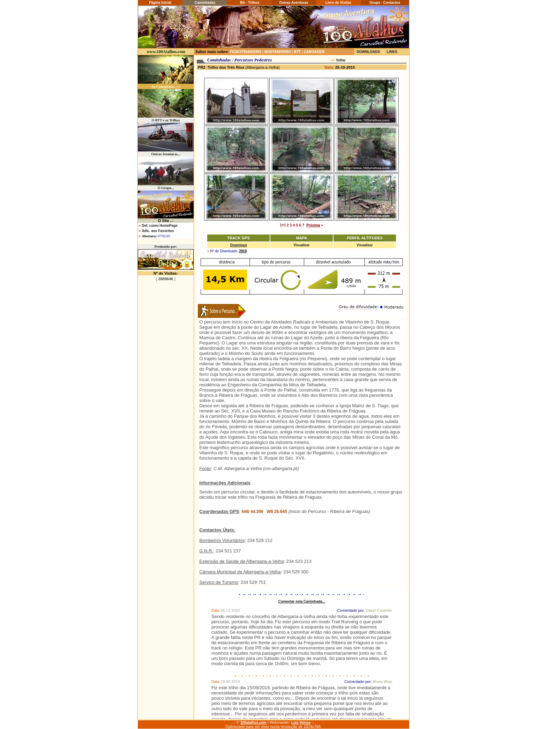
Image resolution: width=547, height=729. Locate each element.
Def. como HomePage (160, 226)
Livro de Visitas (338, 3)
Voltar (341, 60)
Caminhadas (204, 3)
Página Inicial (160, 3)
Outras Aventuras (293, 3)
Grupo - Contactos (384, 3)
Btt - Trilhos (249, 3)
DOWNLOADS (368, 52)
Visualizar (301, 245)
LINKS (392, 52)
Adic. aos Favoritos (158, 231)
